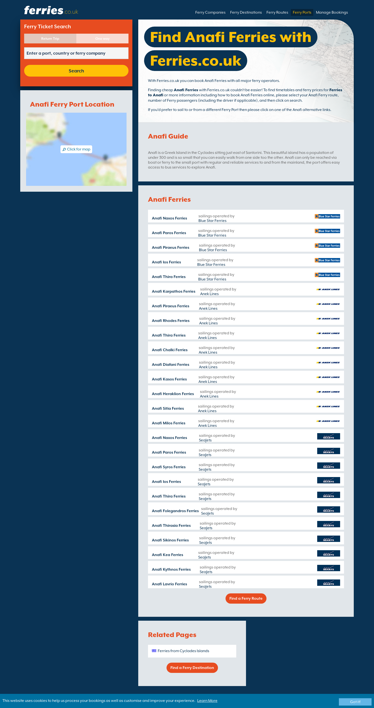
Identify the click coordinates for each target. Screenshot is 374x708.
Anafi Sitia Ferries (168, 408)
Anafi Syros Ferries (169, 467)
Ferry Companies (210, 12)
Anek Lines (209, 294)
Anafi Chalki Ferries (169, 350)
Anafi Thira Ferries (169, 277)
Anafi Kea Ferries (167, 555)
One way (102, 38)
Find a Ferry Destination (192, 668)
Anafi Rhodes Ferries (170, 321)
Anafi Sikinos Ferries (170, 540)
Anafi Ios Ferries (166, 262)
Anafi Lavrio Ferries (169, 584)
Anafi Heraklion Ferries (173, 394)
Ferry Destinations (246, 12)
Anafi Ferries (186, 90)
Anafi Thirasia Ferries (171, 525)
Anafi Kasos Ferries (169, 379)
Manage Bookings (332, 12)
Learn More (207, 700)
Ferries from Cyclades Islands (183, 651)
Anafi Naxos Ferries (169, 218)
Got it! (355, 702)
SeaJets (205, 440)
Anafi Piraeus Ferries (170, 247)
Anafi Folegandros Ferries (175, 511)
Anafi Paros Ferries (169, 233)
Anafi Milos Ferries (168, 423)
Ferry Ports (302, 12)
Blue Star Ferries (212, 221)
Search (76, 70)
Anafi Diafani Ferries (170, 364)
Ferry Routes (277, 12)
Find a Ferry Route (246, 598)
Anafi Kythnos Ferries (171, 569)
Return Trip (50, 38)
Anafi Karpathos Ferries (173, 291)
